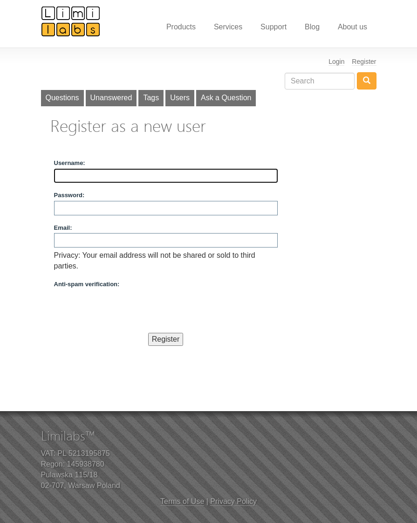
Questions (62, 98)
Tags (151, 98)
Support (273, 27)
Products (181, 27)
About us (352, 27)
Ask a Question (226, 98)
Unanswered (111, 98)
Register (364, 61)
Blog (312, 27)
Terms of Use (182, 501)
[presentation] (125, 308)
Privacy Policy (233, 501)
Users (180, 98)
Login (336, 61)
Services (228, 27)
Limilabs (71, 21)
